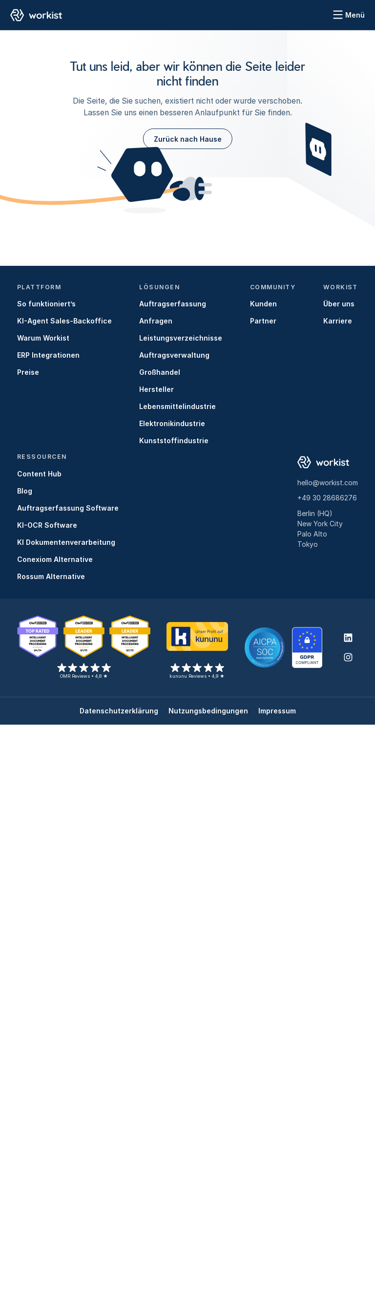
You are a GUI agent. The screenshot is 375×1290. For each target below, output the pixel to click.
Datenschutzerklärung (119, 711)
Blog (24, 491)
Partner (263, 321)
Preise (28, 372)
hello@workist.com (327, 482)
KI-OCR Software (47, 525)
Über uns (338, 304)
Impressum (277, 711)
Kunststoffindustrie (173, 440)
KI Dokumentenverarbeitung (66, 542)
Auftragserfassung (172, 304)
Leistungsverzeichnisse (180, 338)
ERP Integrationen (48, 355)
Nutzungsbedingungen (208, 711)
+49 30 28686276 (327, 498)
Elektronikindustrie (172, 423)
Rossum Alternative (51, 576)
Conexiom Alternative (55, 559)
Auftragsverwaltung (174, 355)
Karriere (337, 321)
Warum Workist (43, 338)
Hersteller (156, 389)
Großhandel (159, 372)
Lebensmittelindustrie (177, 406)
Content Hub (39, 474)
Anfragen (155, 321)
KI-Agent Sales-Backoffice (64, 321)
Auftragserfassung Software (68, 508)
